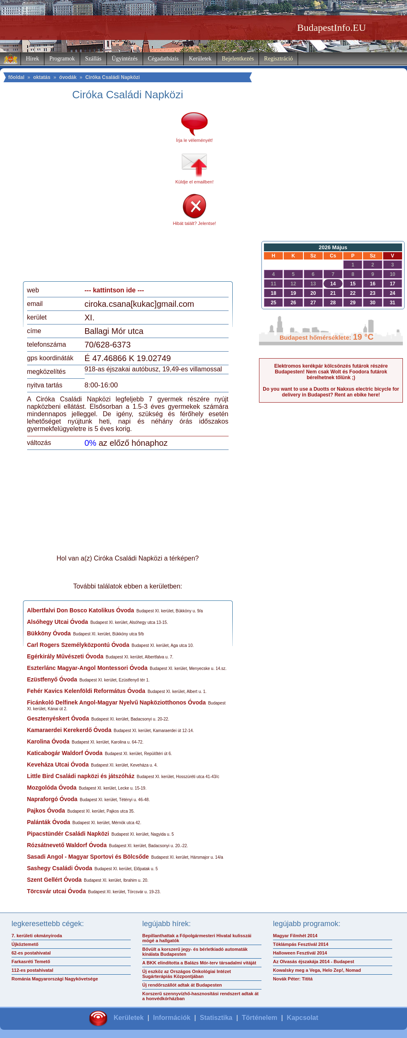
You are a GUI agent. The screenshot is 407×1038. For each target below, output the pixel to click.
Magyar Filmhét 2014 (295, 935)
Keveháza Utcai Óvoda (58, 764)
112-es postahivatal (32, 970)
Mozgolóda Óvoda (52, 787)
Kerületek (200, 59)
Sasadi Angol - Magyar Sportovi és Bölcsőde (88, 856)
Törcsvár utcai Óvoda (56, 891)
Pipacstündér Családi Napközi (68, 833)
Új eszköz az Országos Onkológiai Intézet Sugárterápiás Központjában (186, 974)
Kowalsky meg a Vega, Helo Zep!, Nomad (317, 970)
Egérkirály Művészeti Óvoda (65, 656)
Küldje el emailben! (195, 181)
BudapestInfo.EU (331, 27)
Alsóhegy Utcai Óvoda (57, 622)
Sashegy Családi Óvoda (59, 868)
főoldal (16, 77)
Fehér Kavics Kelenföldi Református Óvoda (86, 691)
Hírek (32, 59)
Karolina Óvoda (48, 741)
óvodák (67, 77)
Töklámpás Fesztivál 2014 (300, 944)
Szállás (93, 59)
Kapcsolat (302, 1017)
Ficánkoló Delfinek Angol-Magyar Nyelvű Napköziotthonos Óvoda (116, 702)
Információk (171, 1017)
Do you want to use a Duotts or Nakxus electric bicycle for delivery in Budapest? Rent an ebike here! (331, 392)
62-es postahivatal (31, 952)
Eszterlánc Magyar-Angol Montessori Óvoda (87, 668)
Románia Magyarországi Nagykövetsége (55, 978)
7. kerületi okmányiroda (37, 935)
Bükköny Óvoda (49, 633)
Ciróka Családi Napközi (112, 77)
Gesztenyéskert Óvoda (58, 718)
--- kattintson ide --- (114, 290)
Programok (62, 59)
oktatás (42, 77)
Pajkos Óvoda (46, 810)
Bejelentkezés (238, 59)
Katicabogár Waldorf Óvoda (65, 753)
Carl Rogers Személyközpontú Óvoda (78, 645)
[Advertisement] (79, 194)
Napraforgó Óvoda (52, 799)
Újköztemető (25, 944)
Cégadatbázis (163, 59)
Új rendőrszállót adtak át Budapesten (182, 984)
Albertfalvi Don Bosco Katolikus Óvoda (80, 610)
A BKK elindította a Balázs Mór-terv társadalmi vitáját (199, 962)
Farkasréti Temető (31, 961)
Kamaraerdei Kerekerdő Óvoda (69, 730)
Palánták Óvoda (48, 822)
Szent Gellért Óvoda (54, 879)
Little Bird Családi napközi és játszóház (80, 776)
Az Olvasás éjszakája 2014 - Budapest (313, 961)
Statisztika (216, 1017)
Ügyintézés (125, 59)
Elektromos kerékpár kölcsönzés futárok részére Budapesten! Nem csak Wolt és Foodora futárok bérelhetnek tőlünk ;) (331, 371)
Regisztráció (278, 59)
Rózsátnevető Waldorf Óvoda (67, 845)
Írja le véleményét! (194, 140)
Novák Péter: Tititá (292, 978)
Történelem (259, 1017)
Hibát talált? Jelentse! (194, 223)
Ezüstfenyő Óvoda (52, 679)
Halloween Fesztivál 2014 (300, 952)
